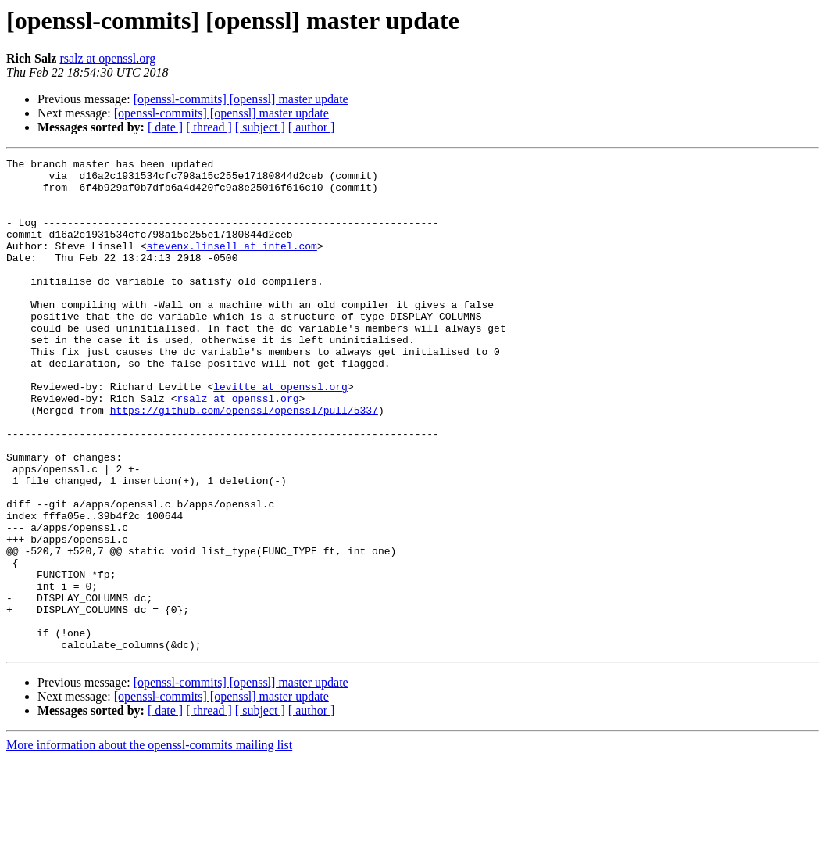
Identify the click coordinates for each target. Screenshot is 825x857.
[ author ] (311, 127)
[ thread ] (209, 127)
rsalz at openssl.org (107, 58)
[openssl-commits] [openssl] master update (241, 99)
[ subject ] (260, 127)
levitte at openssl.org (280, 433)
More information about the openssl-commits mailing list (149, 843)
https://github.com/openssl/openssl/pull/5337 (244, 461)
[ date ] (165, 127)
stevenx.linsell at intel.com (231, 264)
